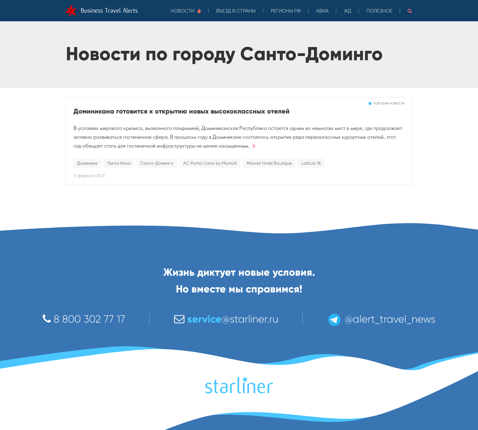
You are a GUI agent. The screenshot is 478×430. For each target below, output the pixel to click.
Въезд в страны (235, 11)
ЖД (347, 11)
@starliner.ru (226, 319)
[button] (410, 10)
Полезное (379, 11)
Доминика (87, 163)
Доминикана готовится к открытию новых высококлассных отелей (181, 111)
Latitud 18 (311, 163)
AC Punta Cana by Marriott (210, 163)
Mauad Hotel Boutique (269, 163)
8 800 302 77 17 (84, 319)
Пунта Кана (118, 163)
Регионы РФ (286, 11)
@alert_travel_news (381, 319)
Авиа (322, 11)
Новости (185, 11)
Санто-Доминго (156, 163)
